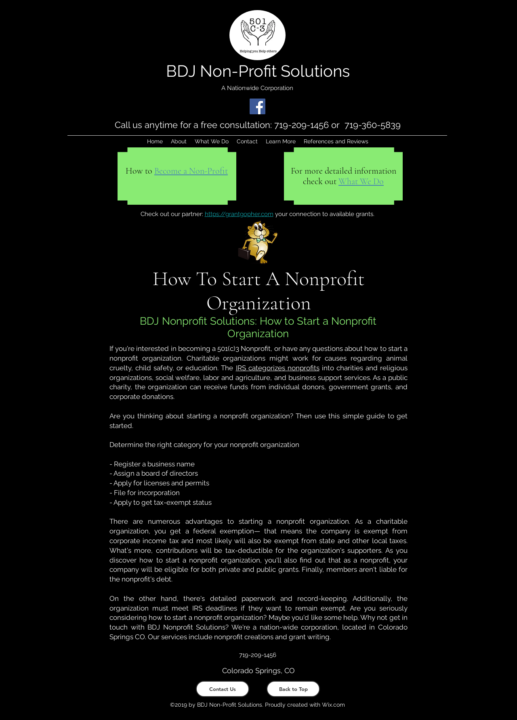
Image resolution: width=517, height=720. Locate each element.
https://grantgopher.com (239, 214)
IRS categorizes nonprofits (277, 368)
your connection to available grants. (323, 214)
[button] (281, 141)
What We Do (361, 181)
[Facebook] (257, 106)
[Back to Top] (293, 689)
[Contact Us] (222, 689)
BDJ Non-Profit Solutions (258, 70)
